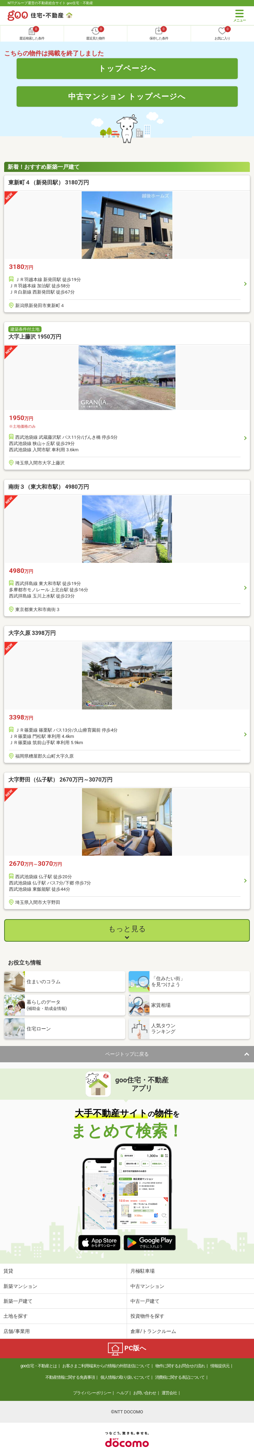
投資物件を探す (147, 1316)
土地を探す (15, 1316)
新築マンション (20, 1286)
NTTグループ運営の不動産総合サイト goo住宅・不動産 (50, 3)
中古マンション (147, 1286)
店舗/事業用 (16, 1331)
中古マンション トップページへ (127, 96)
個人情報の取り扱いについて (125, 1377)
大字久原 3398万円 (32, 633)
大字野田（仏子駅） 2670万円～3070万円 (60, 779)
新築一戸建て (18, 1301)
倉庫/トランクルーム (153, 1331)
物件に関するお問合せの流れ (180, 1365)
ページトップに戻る (127, 1054)
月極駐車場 (142, 1271)
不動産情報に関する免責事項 (70, 1377)
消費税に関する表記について (180, 1377)
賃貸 (8, 1271)
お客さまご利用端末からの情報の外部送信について (106, 1365)
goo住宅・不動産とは (38, 1365)
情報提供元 (219, 1365)
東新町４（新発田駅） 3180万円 (48, 182)
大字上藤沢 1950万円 (34, 336)
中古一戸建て (145, 1301)
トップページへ (127, 68)
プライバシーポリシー (92, 1392)
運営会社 (169, 1392)
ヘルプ (122, 1392)
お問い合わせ (144, 1392)
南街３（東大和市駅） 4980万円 (48, 486)
